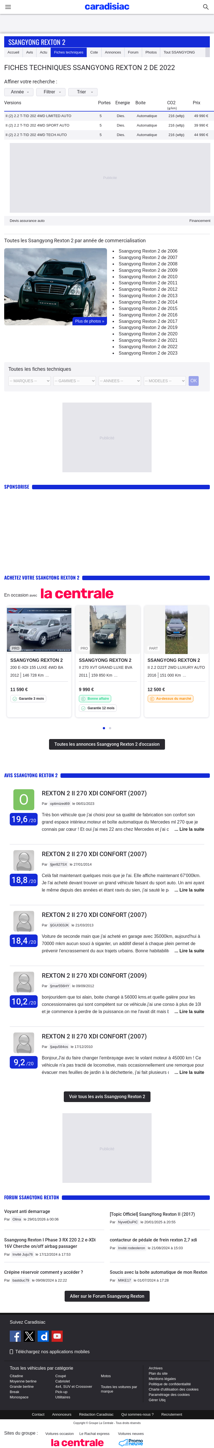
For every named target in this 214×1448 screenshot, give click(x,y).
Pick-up (61, 1392)
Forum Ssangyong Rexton (31, 1197)
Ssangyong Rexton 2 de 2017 (148, 321)
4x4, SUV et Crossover (73, 1386)
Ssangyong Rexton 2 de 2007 (148, 257)
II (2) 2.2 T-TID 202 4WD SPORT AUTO (37, 125)
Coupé (60, 1376)
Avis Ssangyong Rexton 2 (31, 775)
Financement (199, 221)
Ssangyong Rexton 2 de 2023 (148, 353)
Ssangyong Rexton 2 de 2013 (148, 295)
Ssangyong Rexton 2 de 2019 (148, 327)
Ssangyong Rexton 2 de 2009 (148, 270)
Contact (38, 1414)
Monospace (19, 1397)
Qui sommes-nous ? (137, 1414)
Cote (94, 52)
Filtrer (54, 91)
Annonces (113, 52)
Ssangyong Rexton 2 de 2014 (148, 302)
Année (21, 91)
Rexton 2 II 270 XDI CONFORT (94, 793)
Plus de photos (89, 321)
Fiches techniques (68, 52)
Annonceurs (61, 1414)
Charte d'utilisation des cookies (174, 1389)
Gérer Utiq (157, 1400)
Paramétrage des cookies (169, 1395)
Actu (43, 52)
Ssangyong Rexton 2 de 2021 (148, 340)
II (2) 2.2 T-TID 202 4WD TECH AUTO (36, 135)
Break (14, 1392)
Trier (86, 91)
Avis (29, 52)
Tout (179, 52)
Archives (156, 1368)
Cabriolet (62, 1381)
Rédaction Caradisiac (96, 1414)
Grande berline (22, 1386)
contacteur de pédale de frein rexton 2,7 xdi (153, 1240)
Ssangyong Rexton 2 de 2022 (148, 346)
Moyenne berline (23, 1381)
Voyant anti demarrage (27, 1211)
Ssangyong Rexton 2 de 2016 (148, 315)
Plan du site (158, 1373)
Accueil (13, 52)
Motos (106, 1376)
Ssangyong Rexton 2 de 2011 (148, 282)
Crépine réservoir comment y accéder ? (43, 1272)
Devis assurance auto (27, 221)
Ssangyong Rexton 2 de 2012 (148, 289)
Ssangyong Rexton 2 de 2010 (148, 276)
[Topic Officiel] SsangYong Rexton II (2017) (152, 1214)
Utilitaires (62, 1397)
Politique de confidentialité (170, 1384)
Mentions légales (162, 1379)
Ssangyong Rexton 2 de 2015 (148, 308)
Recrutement (171, 1414)
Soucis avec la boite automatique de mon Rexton (158, 1272)
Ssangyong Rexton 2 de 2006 (148, 251)
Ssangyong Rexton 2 (36, 42)
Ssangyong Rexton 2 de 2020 (148, 333)
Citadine (16, 1376)
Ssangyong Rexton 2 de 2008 (148, 263)
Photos (151, 52)
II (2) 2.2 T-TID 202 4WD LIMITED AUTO (38, 116)
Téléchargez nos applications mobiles (52, 1351)
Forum (133, 52)
